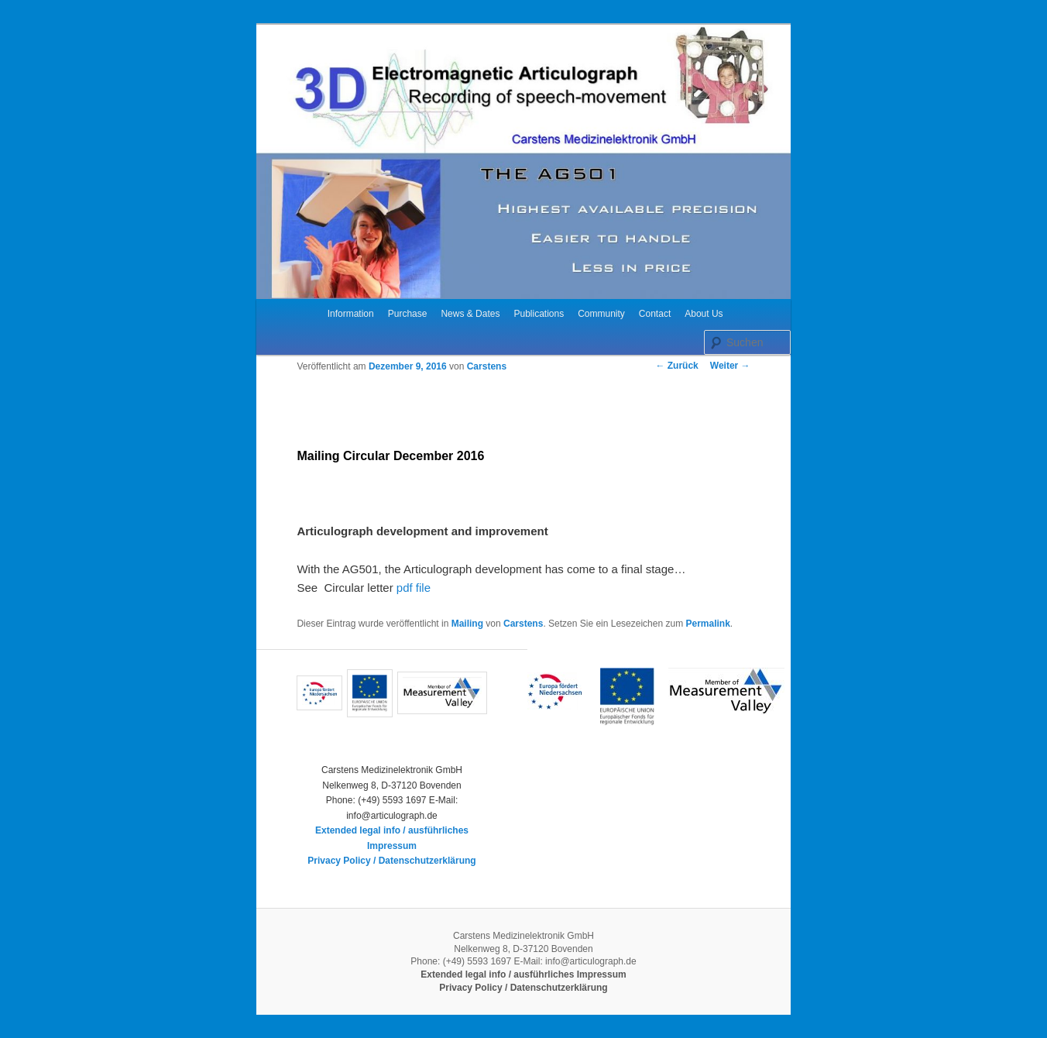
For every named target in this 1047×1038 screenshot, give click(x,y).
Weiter (730, 365)
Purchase (407, 313)
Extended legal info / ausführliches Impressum (523, 974)
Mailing (467, 623)
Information (351, 313)
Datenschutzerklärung (427, 860)
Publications (538, 313)
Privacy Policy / (342, 860)
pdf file (412, 587)
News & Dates (470, 313)
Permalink (707, 623)
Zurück (676, 365)
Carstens (486, 366)
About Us (704, 313)
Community (601, 313)
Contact (655, 313)
